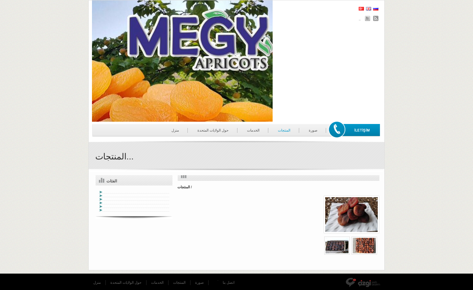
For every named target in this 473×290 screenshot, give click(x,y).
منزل (175, 130)
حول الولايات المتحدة (213, 130)
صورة (313, 130)
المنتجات (284, 130)
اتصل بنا (229, 282)
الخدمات (253, 130)
